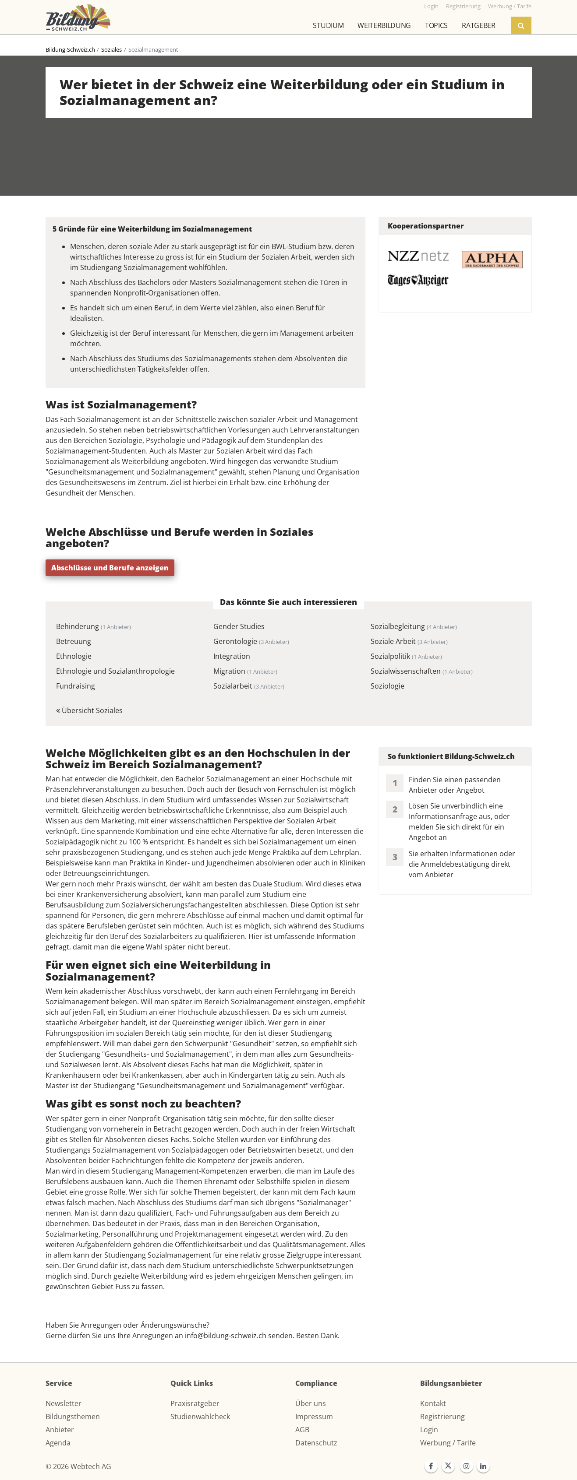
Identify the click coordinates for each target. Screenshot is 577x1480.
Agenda (58, 1443)
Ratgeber (478, 25)
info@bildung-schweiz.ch (225, 1335)
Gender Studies (239, 626)
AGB (302, 1429)
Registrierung (442, 1416)
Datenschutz (316, 1443)
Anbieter (60, 1429)
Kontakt (433, 1403)
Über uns (310, 1403)
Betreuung (73, 641)
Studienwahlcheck (200, 1416)
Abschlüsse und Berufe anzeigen (110, 568)
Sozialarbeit (248, 686)
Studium (328, 25)
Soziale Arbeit (409, 641)
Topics (436, 25)
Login (429, 1429)
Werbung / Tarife (448, 1443)
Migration (245, 671)
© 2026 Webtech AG (78, 1466)
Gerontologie (251, 641)
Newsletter (63, 1403)
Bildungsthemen (73, 1416)
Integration (231, 656)
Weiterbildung (384, 25)
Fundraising (75, 686)
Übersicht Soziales (89, 710)
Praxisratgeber (194, 1403)
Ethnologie (74, 656)
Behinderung (93, 626)
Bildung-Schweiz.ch (70, 49)
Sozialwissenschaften (422, 671)
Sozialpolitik (406, 656)
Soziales (111, 49)
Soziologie (387, 686)
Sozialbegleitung (414, 626)
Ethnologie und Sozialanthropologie (115, 671)
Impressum (314, 1416)
